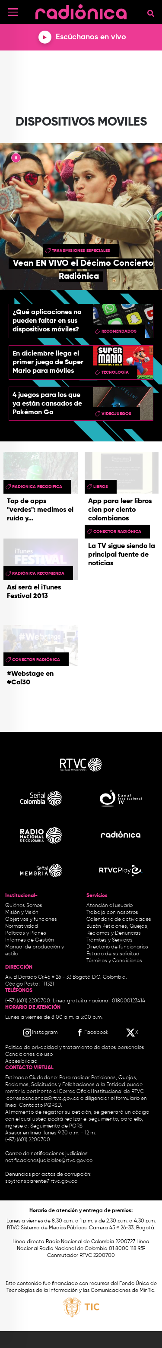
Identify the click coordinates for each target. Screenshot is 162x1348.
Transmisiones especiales (81, 251)
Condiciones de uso (29, 1054)
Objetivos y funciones (31, 919)
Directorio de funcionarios (117, 947)
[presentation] (12, 217)
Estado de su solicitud (113, 954)
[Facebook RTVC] (91, 1032)
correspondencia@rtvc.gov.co (42, 1098)
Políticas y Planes (25, 933)
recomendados (119, 331)
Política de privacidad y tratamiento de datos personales (74, 1047)
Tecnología (115, 372)
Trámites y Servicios (109, 940)
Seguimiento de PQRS (56, 1126)
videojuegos (116, 414)
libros (100, 487)
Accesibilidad (22, 1061)
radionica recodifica (37, 487)
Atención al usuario (109, 905)
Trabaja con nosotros (112, 912)
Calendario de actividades (118, 919)
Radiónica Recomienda (38, 573)
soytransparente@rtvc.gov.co (41, 1181)
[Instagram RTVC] (39, 1032)
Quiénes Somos (23, 905)
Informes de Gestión (29, 940)
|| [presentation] (16, 159)
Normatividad (21, 926)
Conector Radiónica (117, 531)
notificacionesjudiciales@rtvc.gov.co (48, 1160)
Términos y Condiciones (114, 961)
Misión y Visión (21, 912)
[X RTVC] (133, 1032)
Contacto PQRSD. (40, 1105)
